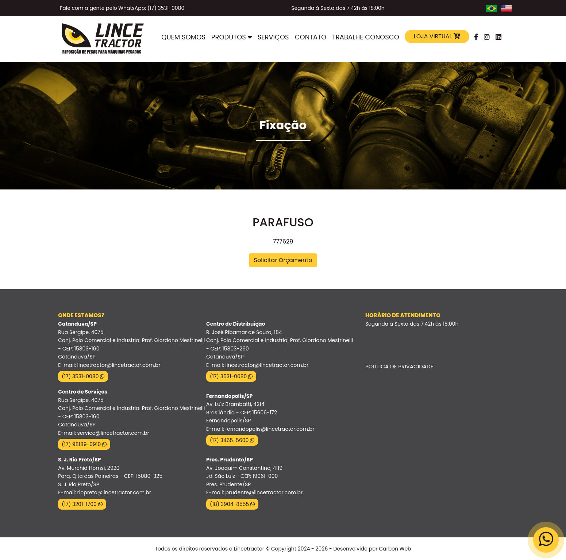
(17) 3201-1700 (82, 504)
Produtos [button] (231, 37)
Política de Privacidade (399, 366)
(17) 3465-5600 (232, 440)
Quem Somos (183, 37)
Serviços (273, 37)
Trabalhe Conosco (365, 37)
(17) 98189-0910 (84, 444)
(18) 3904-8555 (232, 504)
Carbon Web (395, 548)
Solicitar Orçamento (283, 260)
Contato (310, 37)
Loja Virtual (437, 36)
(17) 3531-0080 (83, 376)
